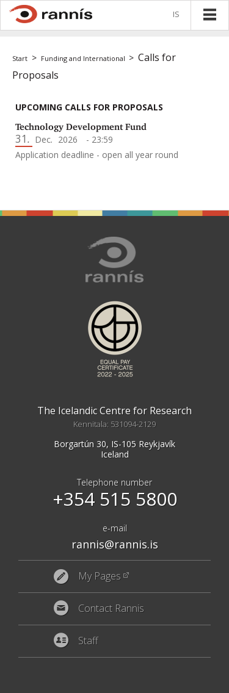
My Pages (99, 576)
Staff (88, 641)
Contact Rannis (111, 609)
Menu (209, 14)
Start (19, 58)
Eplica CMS (169, 681)
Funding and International (83, 58)
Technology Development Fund (81, 126)
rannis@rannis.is (114, 544)
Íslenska (178, 15)
